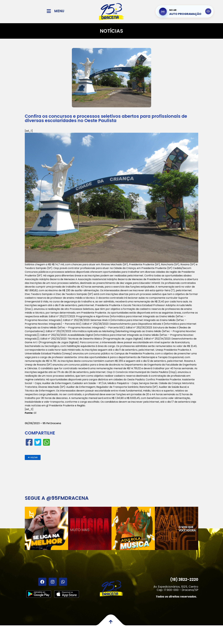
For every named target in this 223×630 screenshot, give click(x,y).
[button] (33, 457)
